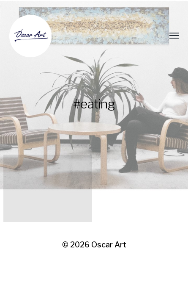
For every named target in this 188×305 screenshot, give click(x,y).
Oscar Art (108, 244)
